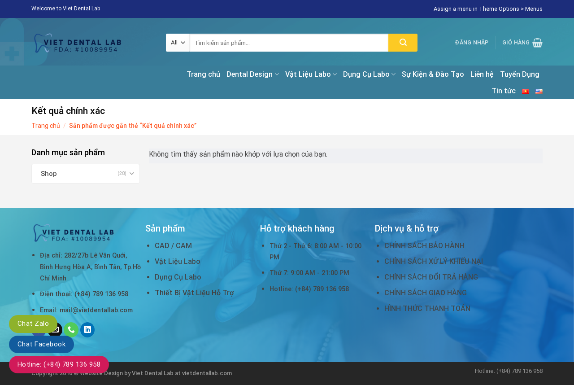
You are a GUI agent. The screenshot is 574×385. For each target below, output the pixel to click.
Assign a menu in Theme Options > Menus (488, 8)
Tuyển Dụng (519, 74)
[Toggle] (132, 173)
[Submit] (402, 43)
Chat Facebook (41, 344)
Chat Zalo (33, 323)
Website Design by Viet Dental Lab (127, 373)
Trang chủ (203, 74)
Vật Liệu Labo (311, 74)
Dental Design (252, 74)
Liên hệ (482, 74)
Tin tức (503, 91)
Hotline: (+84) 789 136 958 (58, 364)
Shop (49, 174)
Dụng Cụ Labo (369, 74)
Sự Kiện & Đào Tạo (433, 74)
